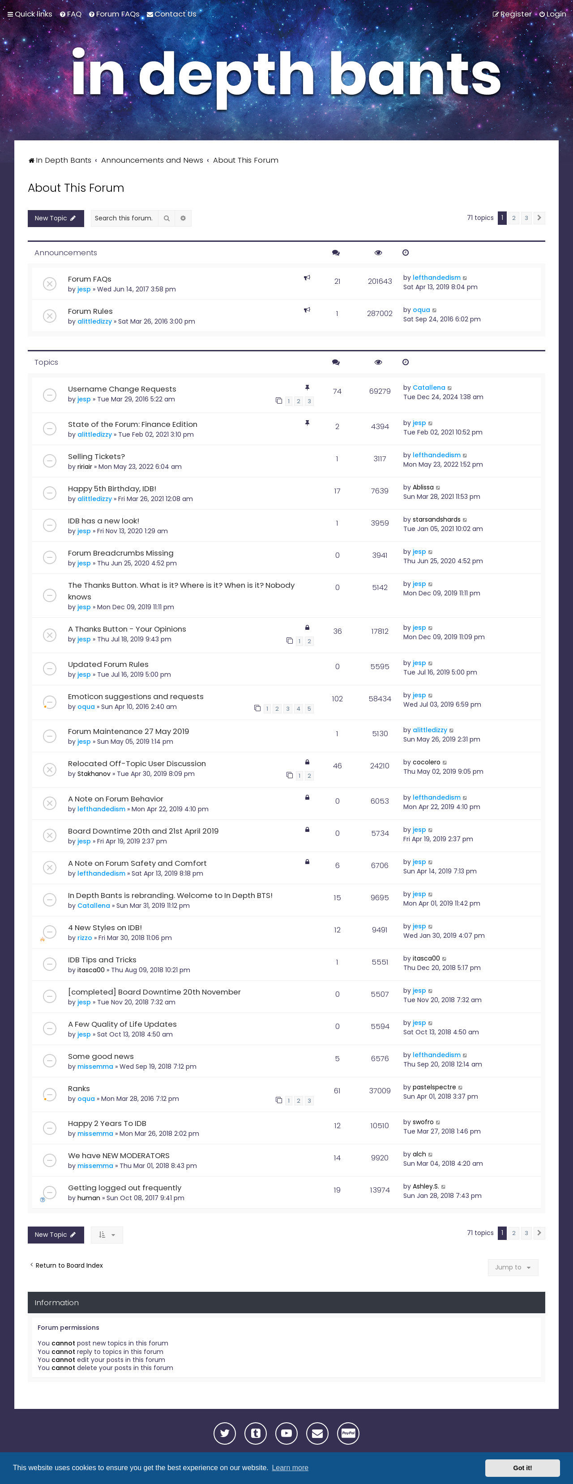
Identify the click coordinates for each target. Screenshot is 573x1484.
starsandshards (437, 519)
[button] (539, 218)
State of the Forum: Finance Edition (132, 424)
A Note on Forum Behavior (115, 798)
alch (419, 1154)
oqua (421, 309)
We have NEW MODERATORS (119, 1155)
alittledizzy (94, 321)
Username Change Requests (122, 389)
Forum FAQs (89, 279)
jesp (84, 289)
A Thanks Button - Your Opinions (127, 629)
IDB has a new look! (103, 520)
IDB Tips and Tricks (102, 959)
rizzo (84, 937)
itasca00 (91, 969)
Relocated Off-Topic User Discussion (137, 763)
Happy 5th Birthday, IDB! (112, 488)
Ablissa (423, 487)
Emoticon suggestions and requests (136, 696)
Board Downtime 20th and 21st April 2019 (143, 831)
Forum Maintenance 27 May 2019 (128, 731)
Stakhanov (94, 773)
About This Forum (76, 188)
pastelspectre (434, 1087)
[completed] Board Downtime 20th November (154, 992)
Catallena (429, 387)
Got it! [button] (522, 1467)
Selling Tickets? (96, 456)
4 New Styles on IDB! (105, 927)
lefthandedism (437, 277)
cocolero (426, 762)
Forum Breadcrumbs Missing (121, 553)
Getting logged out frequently (124, 1187)
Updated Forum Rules (108, 663)
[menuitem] (70, 14)
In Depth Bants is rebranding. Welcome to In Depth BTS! (170, 895)
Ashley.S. (426, 1186)
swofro (423, 1121)
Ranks (79, 1088)
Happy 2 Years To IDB (107, 1123)
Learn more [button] (290, 1467)
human (88, 1197)
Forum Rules (90, 311)
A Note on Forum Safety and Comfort (137, 863)
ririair (84, 466)
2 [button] (514, 218)
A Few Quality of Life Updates (122, 1024)
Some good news (101, 1056)
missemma (95, 1066)
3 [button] (526, 218)
